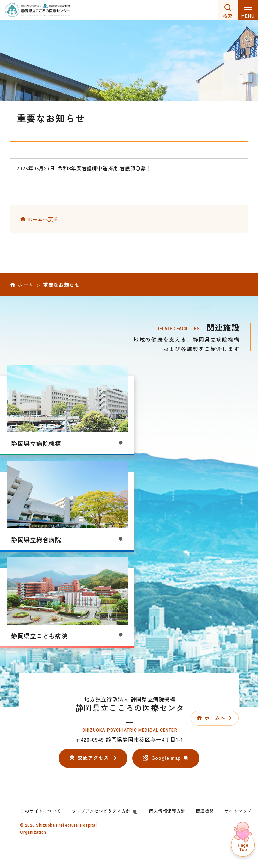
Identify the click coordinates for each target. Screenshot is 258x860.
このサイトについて (40, 811)
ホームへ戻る (43, 219)
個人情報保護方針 (167, 811)
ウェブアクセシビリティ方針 (105, 811)
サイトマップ (238, 811)
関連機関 (205, 811)
